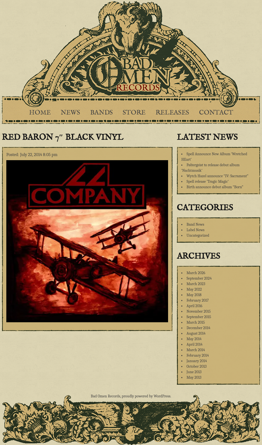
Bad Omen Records (105, 396)
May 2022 (194, 289)
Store (134, 112)
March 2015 (195, 322)
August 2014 (195, 333)
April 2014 (194, 344)
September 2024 (198, 278)
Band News (195, 224)
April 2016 (194, 306)
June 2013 (193, 372)
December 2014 (198, 328)
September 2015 (198, 317)
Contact (216, 112)
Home (40, 112)
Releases (172, 112)
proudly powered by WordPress (146, 396)
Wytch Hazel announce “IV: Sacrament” (217, 176)
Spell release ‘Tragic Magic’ (207, 181)
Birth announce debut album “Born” (214, 187)
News (70, 112)
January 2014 (196, 361)
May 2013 (193, 377)
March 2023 (195, 284)
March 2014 (195, 350)
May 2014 (193, 339)
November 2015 (198, 311)
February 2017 (197, 300)
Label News (195, 230)
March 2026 (195, 273)
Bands (101, 112)
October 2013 (196, 366)
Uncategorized (197, 235)
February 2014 (197, 355)
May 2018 (193, 295)
